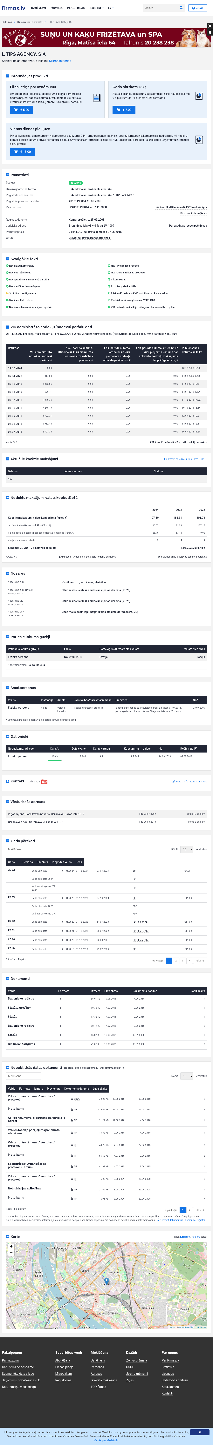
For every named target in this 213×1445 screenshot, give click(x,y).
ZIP (154, 870)
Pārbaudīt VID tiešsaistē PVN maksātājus (181, 207)
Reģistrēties (63, 1357)
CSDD (130, 1344)
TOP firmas (98, 1364)
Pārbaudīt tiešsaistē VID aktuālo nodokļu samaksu (138, 293)
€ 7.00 (124, 110)
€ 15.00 (22, 152)
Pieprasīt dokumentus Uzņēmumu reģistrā (181, 1197)
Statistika (168, 1344)
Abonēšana (62, 1337)
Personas (97, 1344)
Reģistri (96, 8)
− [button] (11, 1230)
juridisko (185, 1213)
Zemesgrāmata (136, 1337)
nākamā (200, 957)
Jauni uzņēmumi (137, 1350)
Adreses (96, 1350)
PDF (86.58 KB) (161, 936)
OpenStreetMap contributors (192, 1304)
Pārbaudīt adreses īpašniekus (188, 225)
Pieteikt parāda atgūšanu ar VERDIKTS (133, 300)
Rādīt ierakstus (189, 849)
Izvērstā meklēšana (104, 1357)
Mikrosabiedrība (60, 61)
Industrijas (76, 8)
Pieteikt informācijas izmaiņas (190, 781)
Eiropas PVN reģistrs (193, 213)
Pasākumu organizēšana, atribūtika (84, 582)
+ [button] (11, 1224)
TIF (103, 1102)
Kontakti (167, 1370)
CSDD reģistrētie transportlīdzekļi (90, 237)
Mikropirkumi (64, 1350)
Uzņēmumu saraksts (30, 22)
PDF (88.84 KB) (161, 918)
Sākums (7, 22)
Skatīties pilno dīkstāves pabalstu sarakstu (182, 556)
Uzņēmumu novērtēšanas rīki (21, 1357)
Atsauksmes (170, 1364)
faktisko (196, 1213)
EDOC (105, 1094)
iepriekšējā (157, 957)
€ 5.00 (21, 110)
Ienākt (197, 8)
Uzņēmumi (38, 8)
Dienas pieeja (64, 1344)
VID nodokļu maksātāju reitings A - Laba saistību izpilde (143, 307)
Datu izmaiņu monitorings (19, 1364)
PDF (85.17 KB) (161, 927)
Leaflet (172, 1304)
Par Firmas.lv (170, 1337)
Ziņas (130, 1357)
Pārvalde (56, 8)
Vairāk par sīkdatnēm (106, 1440)
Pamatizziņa (10, 1337)
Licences (168, 1350)
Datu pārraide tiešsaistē (18, 1344)
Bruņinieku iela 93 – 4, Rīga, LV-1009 (91, 225)
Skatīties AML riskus (20, 300)
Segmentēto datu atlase (18, 1350)
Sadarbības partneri (175, 1357)
